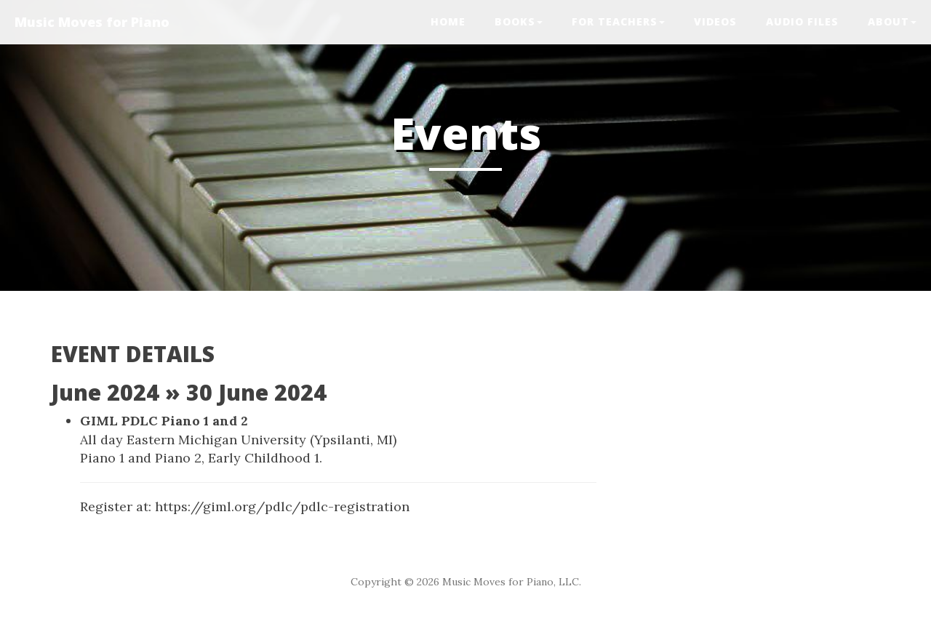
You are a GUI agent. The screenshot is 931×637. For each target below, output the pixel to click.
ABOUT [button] (892, 21)
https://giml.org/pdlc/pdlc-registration (282, 506)
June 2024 (105, 392)
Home (448, 21)
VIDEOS (715, 21)
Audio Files (802, 21)
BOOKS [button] (519, 21)
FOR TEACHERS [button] (618, 21)
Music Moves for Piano (92, 22)
